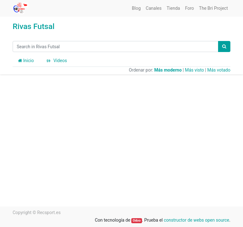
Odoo (137, 220)
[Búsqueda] (224, 46)
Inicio (26, 60)
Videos (55, 61)
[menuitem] (136, 8)
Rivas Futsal (34, 26)
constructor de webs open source (196, 220)
